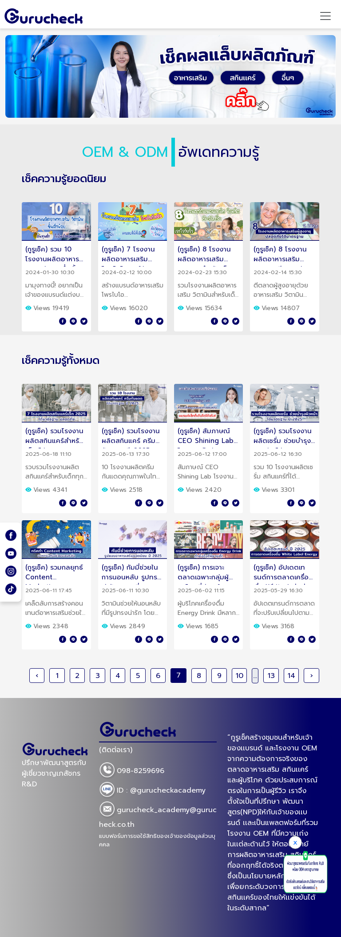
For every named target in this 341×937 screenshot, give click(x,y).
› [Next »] (311, 675)
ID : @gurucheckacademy (152, 791)
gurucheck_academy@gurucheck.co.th (158, 815)
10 (239, 675)
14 (291, 675)
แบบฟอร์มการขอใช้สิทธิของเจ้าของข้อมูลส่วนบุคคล (157, 840)
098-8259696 (131, 771)
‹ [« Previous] (37, 675)
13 (271, 675)
